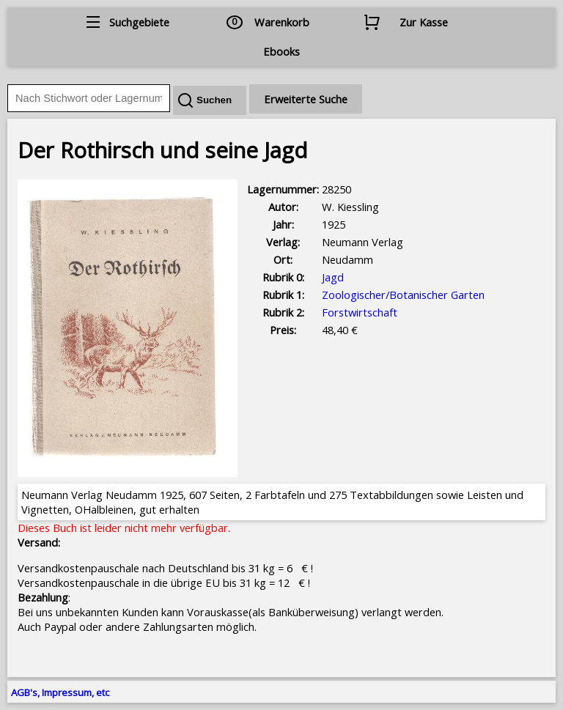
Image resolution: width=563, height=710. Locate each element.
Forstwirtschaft (359, 312)
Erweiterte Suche (305, 99)
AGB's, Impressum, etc (60, 692)
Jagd (333, 277)
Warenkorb (281, 22)
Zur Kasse (424, 22)
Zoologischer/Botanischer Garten (403, 294)
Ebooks (281, 51)
